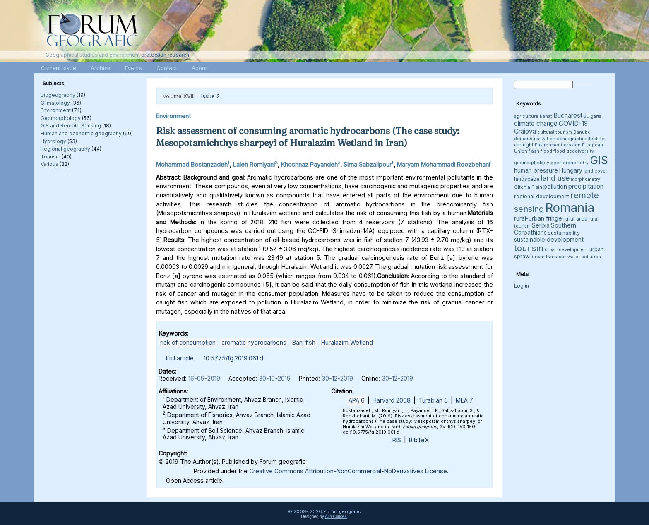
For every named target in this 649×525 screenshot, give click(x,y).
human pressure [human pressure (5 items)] (536, 170)
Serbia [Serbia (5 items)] (541, 225)
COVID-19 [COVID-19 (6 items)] (573, 123)
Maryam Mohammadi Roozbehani (443, 164)
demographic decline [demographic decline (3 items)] (580, 138)
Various (49, 164)
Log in (521, 286)
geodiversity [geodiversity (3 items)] (580, 151)
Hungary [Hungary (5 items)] (570, 170)
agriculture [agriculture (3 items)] (526, 116)
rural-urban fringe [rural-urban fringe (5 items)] (538, 218)
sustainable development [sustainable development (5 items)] (549, 239)
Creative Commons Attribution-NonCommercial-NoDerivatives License (348, 471)
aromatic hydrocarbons (253, 342)
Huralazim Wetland (347, 342)
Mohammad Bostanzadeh (192, 164)
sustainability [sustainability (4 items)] (564, 233)
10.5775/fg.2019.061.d (233, 358)
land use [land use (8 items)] (555, 178)
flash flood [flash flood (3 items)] (540, 151)
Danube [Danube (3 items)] (582, 132)
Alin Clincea (336, 516)
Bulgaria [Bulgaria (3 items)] (592, 116)
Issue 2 (210, 96)
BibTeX (419, 439)
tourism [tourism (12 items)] (528, 248)
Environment (56, 110)
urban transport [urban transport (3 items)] (549, 256)
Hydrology (53, 141)
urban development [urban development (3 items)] (566, 249)
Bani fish (303, 342)
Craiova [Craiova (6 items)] (525, 131)
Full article (180, 358)
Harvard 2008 (392, 400)
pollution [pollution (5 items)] (555, 186)
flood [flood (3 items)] (559, 151)
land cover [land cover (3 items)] (595, 171)
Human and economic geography (81, 133)
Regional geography (65, 149)
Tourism (50, 156)
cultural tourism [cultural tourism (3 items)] (554, 132)
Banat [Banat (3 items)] (546, 116)
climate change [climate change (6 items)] (536, 123)
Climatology (55, 103)
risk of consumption (188, 342)
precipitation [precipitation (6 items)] (585, 186)
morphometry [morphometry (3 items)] (585, 179)
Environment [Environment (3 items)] (548, 145)
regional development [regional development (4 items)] (541, 196)
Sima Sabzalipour (368, 164)
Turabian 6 (433, 400)
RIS (396, 439)
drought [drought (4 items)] (524, 144)
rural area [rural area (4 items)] (575, 219)
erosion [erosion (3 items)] (572, 145)
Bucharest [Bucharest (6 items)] (567, 116)
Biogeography (58, 95)
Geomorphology (61, 118)
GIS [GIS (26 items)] (599, 160)
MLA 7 (464, 400)
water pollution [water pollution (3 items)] (584, 256)
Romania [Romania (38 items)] (569, 207)
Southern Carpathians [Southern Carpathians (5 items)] (545, 229)
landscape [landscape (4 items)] (527, 179)
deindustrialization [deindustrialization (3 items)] (534, 138)
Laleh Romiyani (254, 164)
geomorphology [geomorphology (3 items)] (531, 162)
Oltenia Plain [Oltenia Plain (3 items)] (528, 187)
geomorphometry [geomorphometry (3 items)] (569, 162)
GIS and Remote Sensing (71, 125)
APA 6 (357, 400)
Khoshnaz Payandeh (309, 164)
